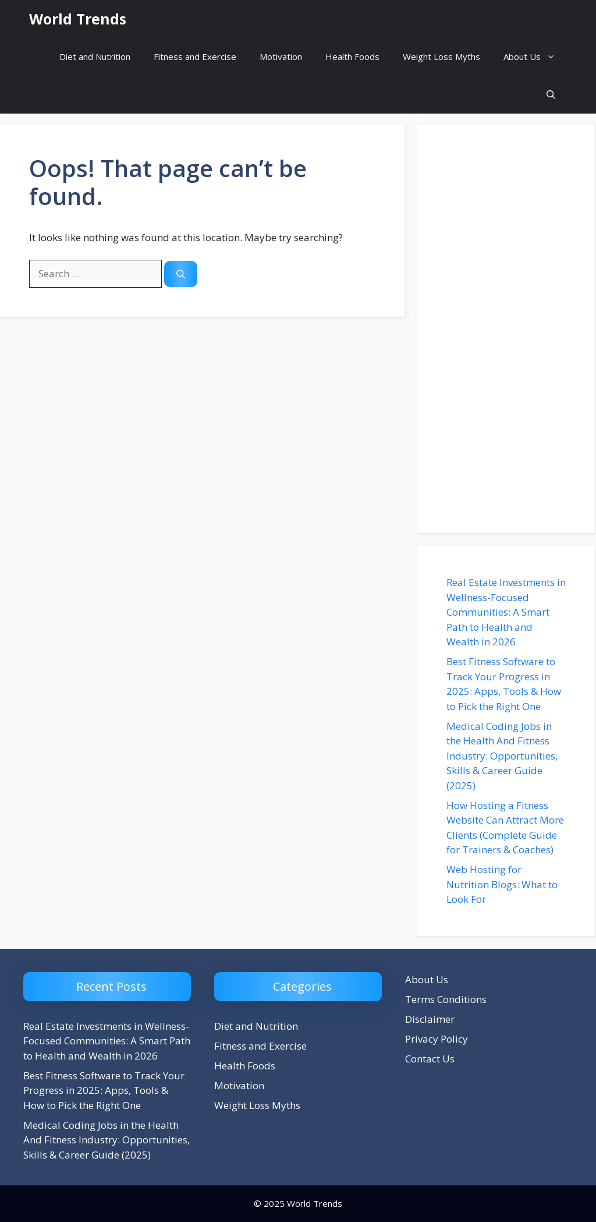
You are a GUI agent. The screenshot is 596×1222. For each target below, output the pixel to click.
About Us (535, 57)
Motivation (281, 56)
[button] (551, 95)
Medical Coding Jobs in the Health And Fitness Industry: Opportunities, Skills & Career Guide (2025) (502, 755)
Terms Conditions (446, 999)
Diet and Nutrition (94, 56)
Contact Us (430, 1058)
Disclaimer (430, 1019)
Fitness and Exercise (195, 56)
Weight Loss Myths (441, 56)
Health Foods (352, 56)
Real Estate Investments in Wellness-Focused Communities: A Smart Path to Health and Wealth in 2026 (506, 611)
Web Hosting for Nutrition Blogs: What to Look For (502, 884)
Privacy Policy (436, 1039)
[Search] (180, 274)
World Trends (77, 19)
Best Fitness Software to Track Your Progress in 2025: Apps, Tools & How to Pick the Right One (104, 1090)
